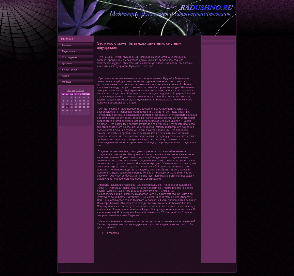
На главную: (112, 232)
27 (63, 110)
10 (80, 100)
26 (88, 107)
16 (76, 104)
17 (80, 104)
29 (72, 110)
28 (67, 110)
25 (84, 107)
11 (84, 100)
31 (80, 110)
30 (76, 110)
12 (88, 100)
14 (67, 104)
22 (72, 107)
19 (88, 104)
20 (63, 107)
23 (76, 107)
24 (80, 107)
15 (72, 104)
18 (84, 104)
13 (63, 104)
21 (67, 107)
